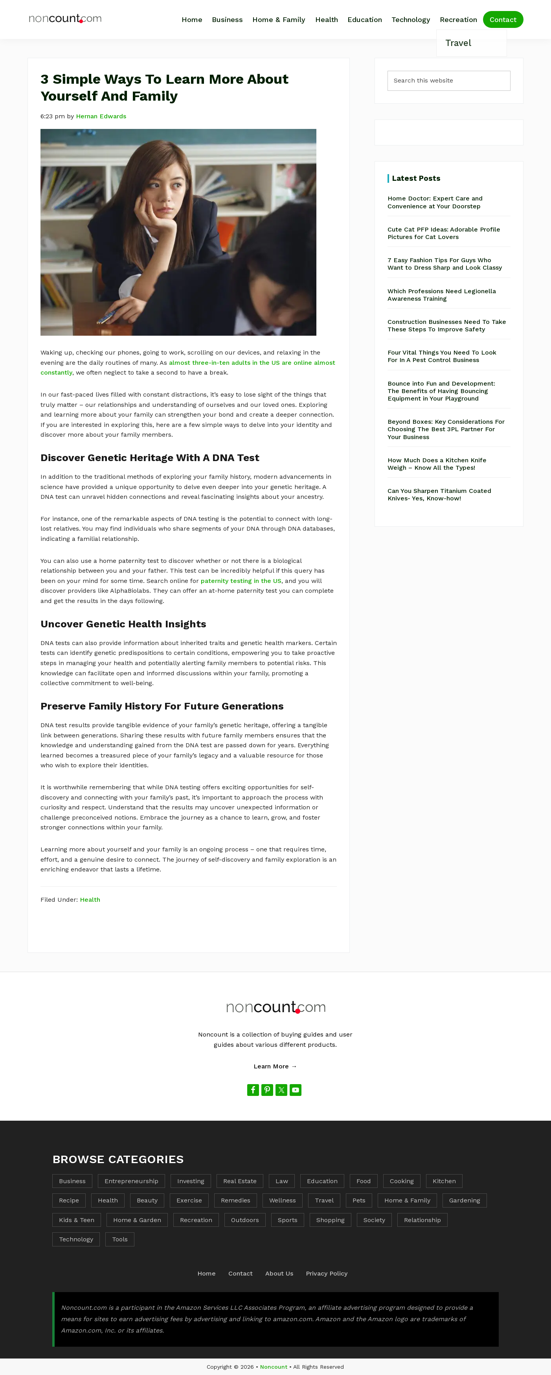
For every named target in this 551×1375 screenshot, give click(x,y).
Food (363, 1181)
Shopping (330, 1220)
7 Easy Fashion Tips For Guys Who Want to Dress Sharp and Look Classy (445, 263)
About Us (279, 1273)
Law (282, 1181)
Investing (190, 1181)
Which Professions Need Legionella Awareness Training (442, 294)
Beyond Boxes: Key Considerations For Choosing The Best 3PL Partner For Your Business (446, 429)
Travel (324, 1200)
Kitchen (444, 1181)
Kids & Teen (76, 1220)
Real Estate (240, 1181)
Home (206, 1273)
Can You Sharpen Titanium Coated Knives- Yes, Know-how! (439, 494)
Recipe (69, 1200)
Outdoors (245, 1220)
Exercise (189, 1200)
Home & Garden (137, 1220)
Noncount (273, 1367)
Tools (120, 1239)
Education (322, 1181)
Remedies (235, 1200)
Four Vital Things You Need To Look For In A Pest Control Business (442, 356)
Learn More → (275, 1066)
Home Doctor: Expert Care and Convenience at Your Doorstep (435, 202)
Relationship (422, 1220)
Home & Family (407, 1200)
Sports (288, 1220)
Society (374, 1220)
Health (90, 899)
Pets (359, 1200)
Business (72, 1181)
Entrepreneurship (131, 1181)
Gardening (464, 1200)
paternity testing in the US (241, 581)
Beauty (147, 1200)
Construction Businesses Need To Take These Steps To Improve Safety (447, 325)
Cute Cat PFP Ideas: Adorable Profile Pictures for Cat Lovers (444, 233)
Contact (240, 1273)
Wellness (282, 1200)
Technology (76, 1239)
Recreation (196, 1220)
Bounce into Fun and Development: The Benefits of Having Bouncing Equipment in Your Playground (441, 391)
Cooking (402, 1181)
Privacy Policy (326, 1273)
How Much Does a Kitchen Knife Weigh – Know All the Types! (437, 463)
